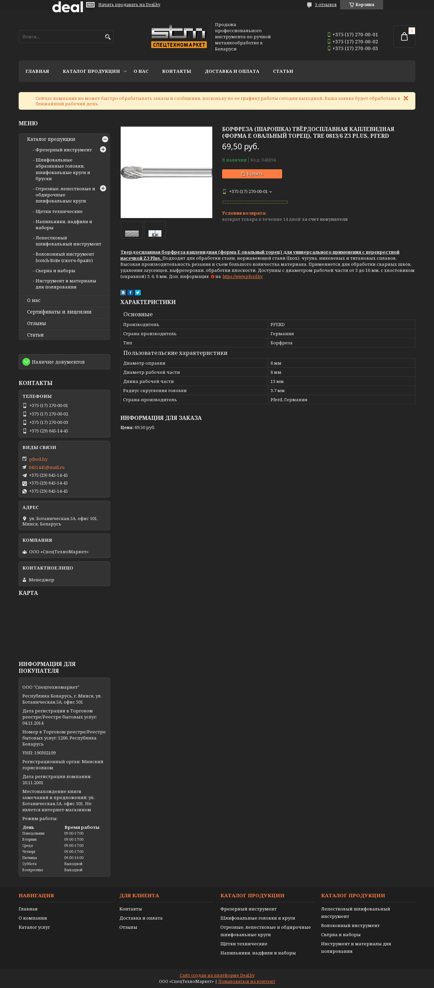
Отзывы (36, 323)
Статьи (283, 71)
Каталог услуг (34, 927)
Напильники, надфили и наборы (258, 953)
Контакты (176, 71)
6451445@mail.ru (46, 467)
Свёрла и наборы (341, 934)
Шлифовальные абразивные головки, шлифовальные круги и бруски (63, 169)
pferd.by (38, 459)
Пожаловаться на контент (246, 981)
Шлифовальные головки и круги (257, 918)
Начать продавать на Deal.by (129, 4)
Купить (255, 174)
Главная (37, 71)
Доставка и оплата (232, 71)
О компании (33, 918)
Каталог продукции (91, 71)
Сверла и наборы (55, 270)
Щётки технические (244, 944)
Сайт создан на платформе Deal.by (217, 975)
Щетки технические (59, 211)
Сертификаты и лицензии (59, 312)
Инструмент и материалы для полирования (66, 284)
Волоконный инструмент (350, 925)
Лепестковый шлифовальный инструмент (68, 241)
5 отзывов (326, 4)
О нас (141, 71)
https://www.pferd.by (243, 276)
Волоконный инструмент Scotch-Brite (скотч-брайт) (65, 257)
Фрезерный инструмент (64, 150)
